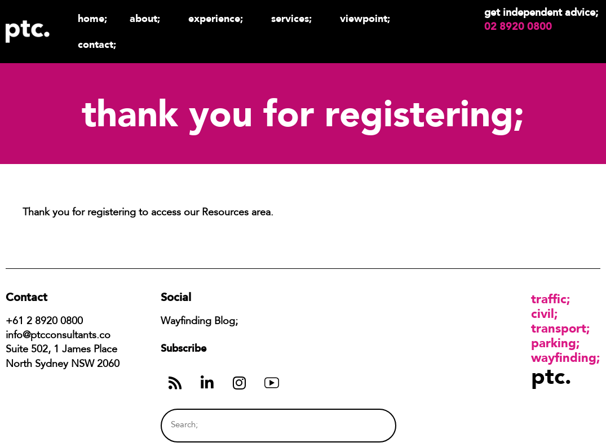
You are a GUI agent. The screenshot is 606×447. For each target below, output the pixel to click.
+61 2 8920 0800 (44, 322)
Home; (92, 18)
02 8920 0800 (518, 26)
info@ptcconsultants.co (58, 336)
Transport (558, 328)
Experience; (218, 18)
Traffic (549, 298)
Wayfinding (563, 357)
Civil (542, 313)
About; (148, 18)
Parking (553, 342)
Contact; (97, 44)
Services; (294, 18)
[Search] (366, 425)
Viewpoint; (368, 18)
